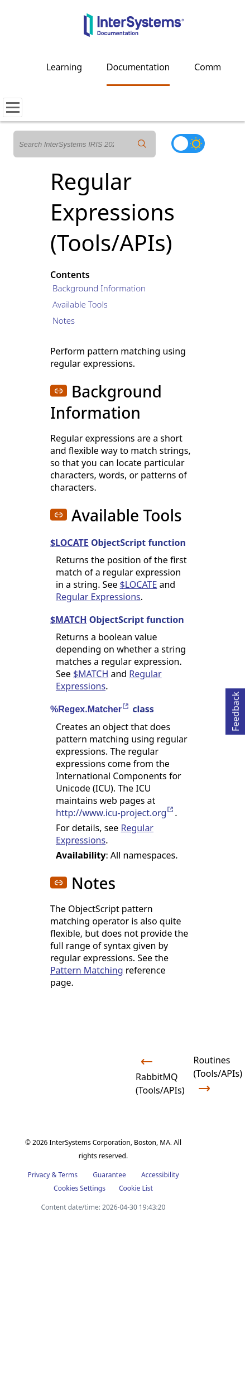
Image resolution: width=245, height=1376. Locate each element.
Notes (63, 320)
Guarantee (109, 1175)
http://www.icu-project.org (115, 813)
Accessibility (160, 1175)
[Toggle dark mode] (188, 143)
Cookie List (136, 1188)
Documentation (138, 67)
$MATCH (68, 619)
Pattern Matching (86, 970)
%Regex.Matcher (90, 709)
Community (217, 67)
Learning (64, 67)
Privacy (38, 1175)
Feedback (235, 709)
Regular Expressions (98, 597)
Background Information (99, 288)
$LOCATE (69, 542)
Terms (68, 1175)
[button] (58, 390)
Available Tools (80, 304)
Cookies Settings (79, 1188)
